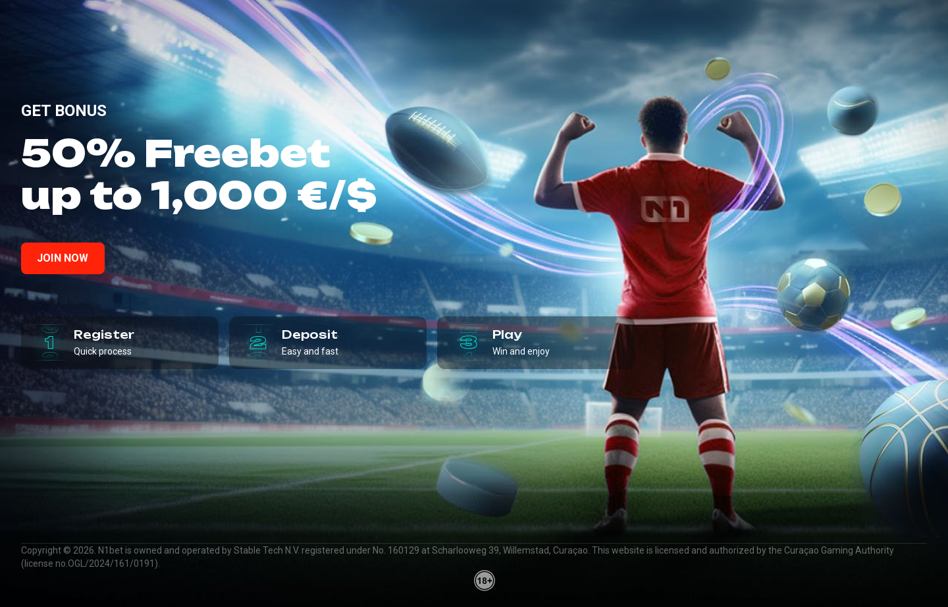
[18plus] (484, 580)
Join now (63, 258)
